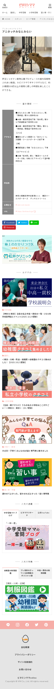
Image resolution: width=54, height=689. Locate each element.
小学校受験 (33, 12)
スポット (18, 19)
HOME (7, 19)
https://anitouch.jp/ (25, 211)
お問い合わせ (25, 669)
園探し (13, 12)
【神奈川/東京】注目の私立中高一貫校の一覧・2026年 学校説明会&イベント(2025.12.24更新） (26, 315)
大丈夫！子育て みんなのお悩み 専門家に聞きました (25, 451)
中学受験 (22, 12)
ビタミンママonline (27, 677)
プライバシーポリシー (25, 654)
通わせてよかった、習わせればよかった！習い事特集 (25, 494)
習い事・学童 (46, 12)
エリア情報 (30, 19)
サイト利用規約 (25, 662)
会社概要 (25, 647)
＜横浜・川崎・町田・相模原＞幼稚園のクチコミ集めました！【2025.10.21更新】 (26, 361)
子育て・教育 (9, 447)
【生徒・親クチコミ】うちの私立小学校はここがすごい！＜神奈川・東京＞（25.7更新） (25, 406)
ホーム (5, 12)
